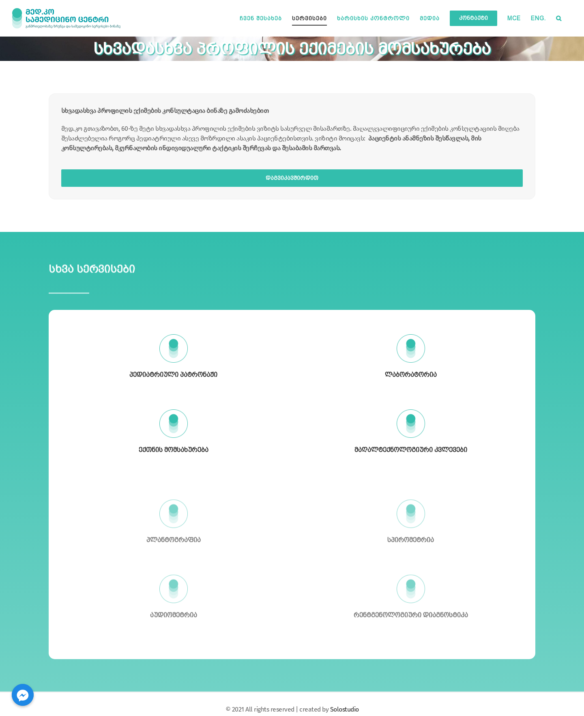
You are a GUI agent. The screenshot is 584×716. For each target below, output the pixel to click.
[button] (559, 18)
